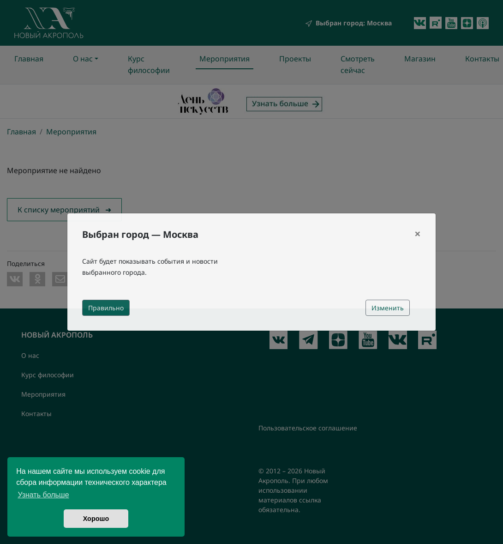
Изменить (387, 307)
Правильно (106, 307)
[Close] (417, 234)
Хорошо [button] (96, 518)
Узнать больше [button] (43, 495)
